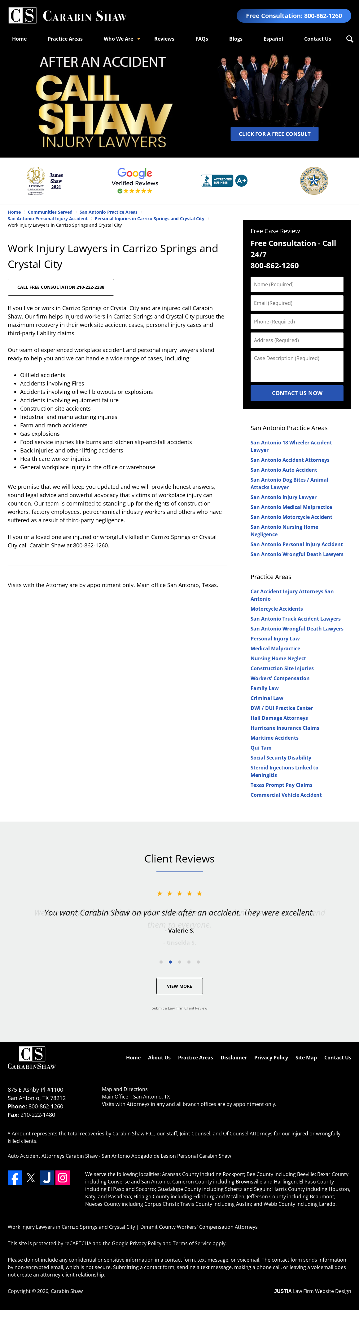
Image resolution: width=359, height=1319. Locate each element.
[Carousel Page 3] (179, 962)
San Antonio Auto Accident (284, 469)
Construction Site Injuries (282, 668)
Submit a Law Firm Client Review (179, 1008)
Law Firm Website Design (312, 1291)
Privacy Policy (271, 1057)
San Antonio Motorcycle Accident (291, 517)
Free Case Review (275, 231)
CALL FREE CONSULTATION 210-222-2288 (60, 287)
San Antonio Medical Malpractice (291, 507)
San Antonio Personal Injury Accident (297, 544)
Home (19, 38)
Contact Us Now (297, 393)
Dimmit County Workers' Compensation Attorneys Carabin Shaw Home (67, 16)
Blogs (236, 38)
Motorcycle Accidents (277, 608)
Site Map (306, 1057)
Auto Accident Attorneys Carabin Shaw (53, 1155)
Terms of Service (192, 1243)
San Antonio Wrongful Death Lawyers (297, 554)
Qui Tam (261, 747)
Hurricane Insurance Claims (285, 727)
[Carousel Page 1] (161, 962)
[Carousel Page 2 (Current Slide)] (170, 962)
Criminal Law (267, 698)
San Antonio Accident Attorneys (290, 460)
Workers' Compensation (280, 678)
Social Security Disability (281, 757)
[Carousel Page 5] (198, 962)
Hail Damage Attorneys (279, 718)
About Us (159, 1057)
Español (273, 38)
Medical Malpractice (275, 648)
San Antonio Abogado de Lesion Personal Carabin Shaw (166, 1155)
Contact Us (317, 38)
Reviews (164, 38)
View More (179, 986)
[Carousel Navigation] (180, 962)
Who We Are (118, 38)
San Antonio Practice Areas (289, 428)
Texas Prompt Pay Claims (282, 785)
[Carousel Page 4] (189, 962)
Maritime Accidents (275, 737)
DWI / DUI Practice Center (282, 708)
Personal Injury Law (275, 638)
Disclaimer (234, 1057)
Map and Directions (125, 1089)
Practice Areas (65, 38)
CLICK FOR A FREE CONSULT (275, 133)
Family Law (265, 688)
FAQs (201, 38)
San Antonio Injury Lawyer (284, 497)
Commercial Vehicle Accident (286, 794)
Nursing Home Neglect (278, 658)
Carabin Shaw (67, 1291)
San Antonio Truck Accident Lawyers (296, 618)
